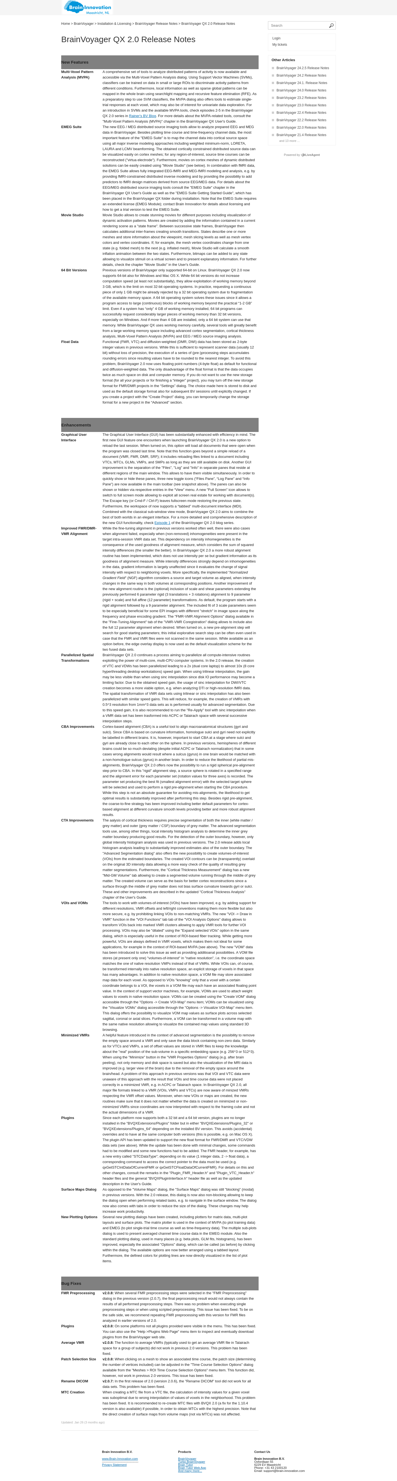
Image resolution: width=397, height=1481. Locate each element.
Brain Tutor (185, 1464)
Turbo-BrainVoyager (191, 1461)
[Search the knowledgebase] (302, 25)
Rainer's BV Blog (142, 116)
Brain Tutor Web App (192, 1467)
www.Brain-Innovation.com (120, 1458)
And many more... (190, 1470)
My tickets (279, 45)
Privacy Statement (114, 1464)
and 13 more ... (289, 140)
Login (276, 38)
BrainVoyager (187, 1458)
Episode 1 (162, 523)
